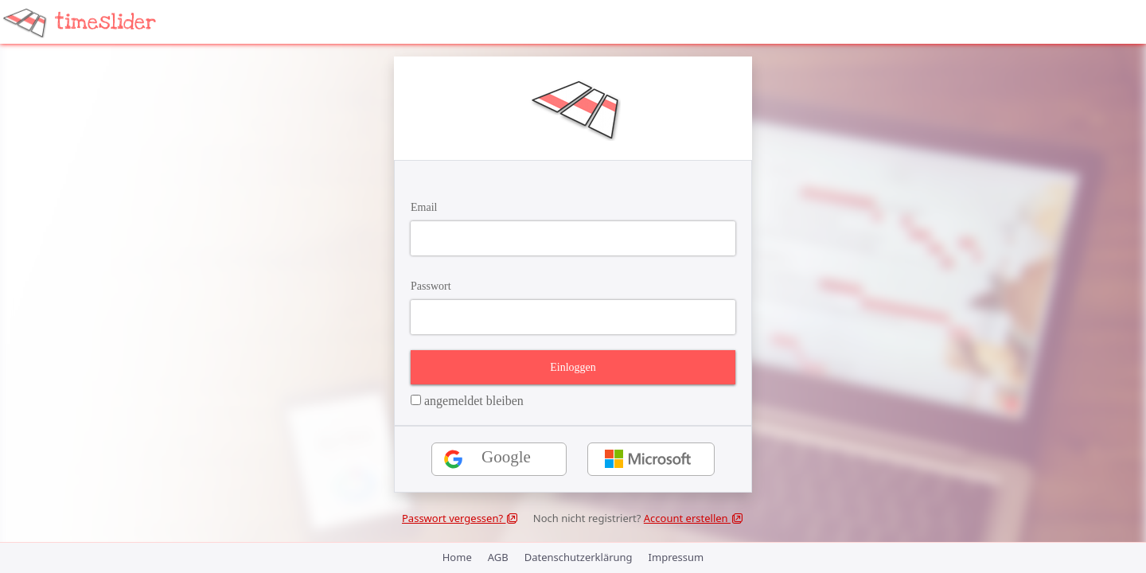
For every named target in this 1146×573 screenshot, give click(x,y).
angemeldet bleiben (467, 400)
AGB (498, 557)
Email (424, 207)
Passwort (431, 286)
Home (457, 557)
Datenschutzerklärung (578, 557)
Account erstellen (694, 518)
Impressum (676, 557)
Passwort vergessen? (460, 518)
